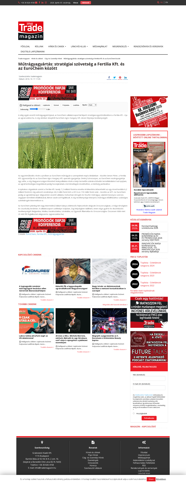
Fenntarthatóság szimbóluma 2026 (150, 227)
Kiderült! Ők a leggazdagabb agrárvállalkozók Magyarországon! (71, 287)
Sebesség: (35, 109)
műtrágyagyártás (56, 234)
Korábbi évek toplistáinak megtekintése (149, 290)
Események (93, 458)
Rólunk (39, 46)
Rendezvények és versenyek (148, 46)
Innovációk (93, 461)
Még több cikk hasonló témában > (115, 304)
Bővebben (161, 479)
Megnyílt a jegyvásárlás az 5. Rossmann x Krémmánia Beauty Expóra (106, 338)
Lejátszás (46, 105)
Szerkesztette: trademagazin (30, 76)
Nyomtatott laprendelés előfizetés (145, 194)
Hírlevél (85, 2)
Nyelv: (89, 105)
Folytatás (66, 105)
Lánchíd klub (144, 471)
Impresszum (144, 453)
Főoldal (25, 46)
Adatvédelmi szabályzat (144, 458)
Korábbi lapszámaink (143, 190)
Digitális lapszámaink (33, 51)
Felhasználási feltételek (144, 461)
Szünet (56, 105)
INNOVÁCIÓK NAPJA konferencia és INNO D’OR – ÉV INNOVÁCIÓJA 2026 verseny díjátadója (151, 247)
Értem (151, 479)
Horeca (93, 463)
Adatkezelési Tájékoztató (144, 393)
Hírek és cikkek (93, 450)
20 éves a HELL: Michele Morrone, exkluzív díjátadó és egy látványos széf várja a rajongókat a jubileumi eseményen (71, 339)
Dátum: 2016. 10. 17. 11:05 (29, 79)
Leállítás (76, 105)
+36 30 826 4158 (28, 2)
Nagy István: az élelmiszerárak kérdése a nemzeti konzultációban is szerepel (109, 288)
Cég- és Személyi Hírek (93, 455)
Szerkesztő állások (93, 466)
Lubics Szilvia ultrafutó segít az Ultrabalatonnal (33, 337)
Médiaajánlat (100, 46)
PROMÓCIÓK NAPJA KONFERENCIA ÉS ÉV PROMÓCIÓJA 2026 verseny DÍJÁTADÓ (152, 237)
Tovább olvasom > (47, 300)
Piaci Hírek (93, 453)
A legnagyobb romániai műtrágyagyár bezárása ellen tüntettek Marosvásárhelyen (36, 288)
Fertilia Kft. (42, 234)
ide (142, 202)
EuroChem (31, 234)
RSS (144, 463)
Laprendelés (144, 468)
